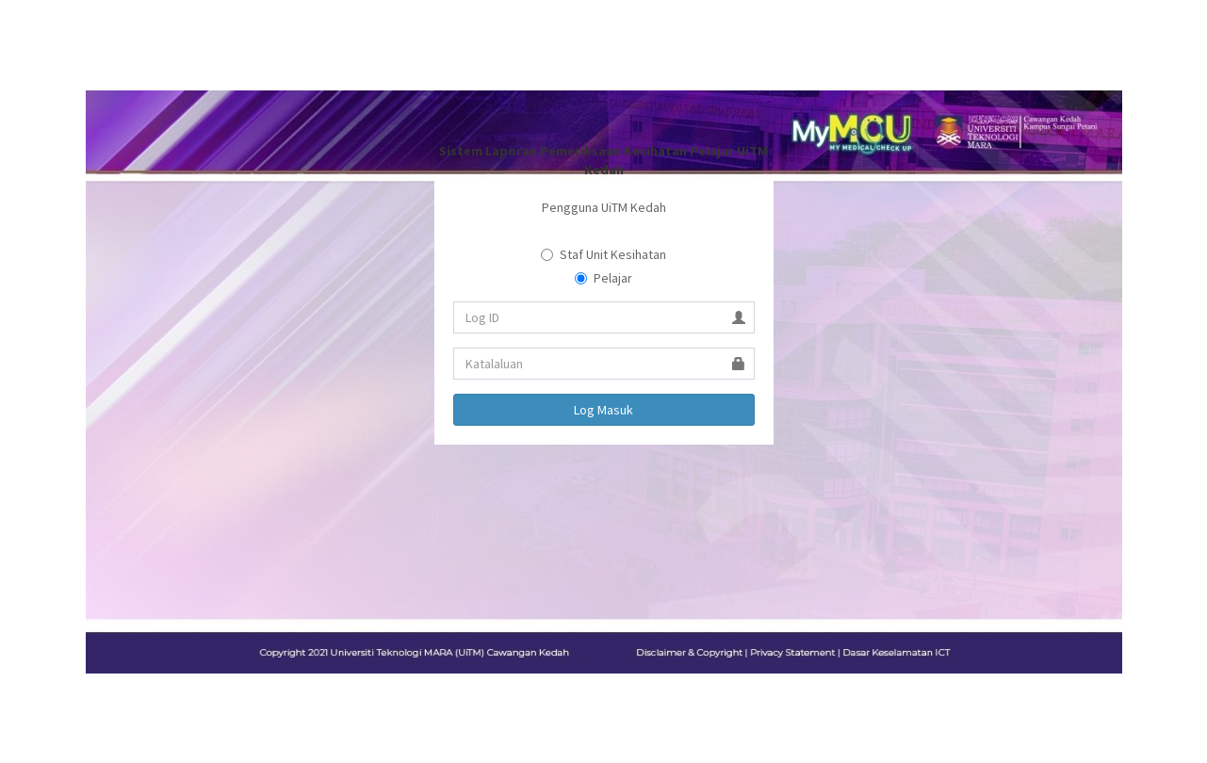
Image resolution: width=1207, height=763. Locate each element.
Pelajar (603, 277)
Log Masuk (603, 409)
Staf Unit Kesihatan (603, 254)
